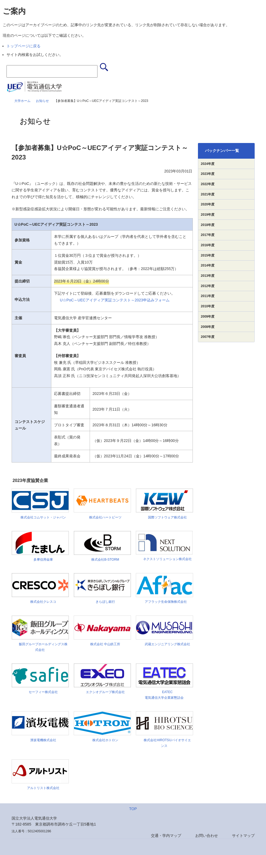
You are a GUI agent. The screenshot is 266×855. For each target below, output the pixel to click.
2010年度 (208, 306)
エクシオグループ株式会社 (104, 692)
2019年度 (208, 215)
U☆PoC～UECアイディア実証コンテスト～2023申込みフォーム (115, 300)
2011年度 (208, 296)
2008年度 (208, 327)
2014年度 (208, 265)
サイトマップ (243, 835)
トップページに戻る (23, 46)
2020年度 (208, 204)
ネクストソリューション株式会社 (166, 559)
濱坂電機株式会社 (41, 740)
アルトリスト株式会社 (41, 788)
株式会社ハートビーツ (104, 517)
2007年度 (208, 337)
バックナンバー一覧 (222, 150)
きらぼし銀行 (103, 602)
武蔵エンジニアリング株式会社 (166, 644)
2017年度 (208, 235)
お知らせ (42, 101)
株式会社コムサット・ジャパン (41, 517)
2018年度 (208, 225)
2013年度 (208, 276)
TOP (133, 809)
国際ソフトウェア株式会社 (166, 517)
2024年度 (208, 164)
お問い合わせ (206, 835)
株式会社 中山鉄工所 (103, 644)
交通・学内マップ (166, 835)
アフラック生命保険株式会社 (166, 602)
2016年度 (208, 245)
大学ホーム (22, 101)
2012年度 (208, 286)
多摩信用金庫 (41, 559)
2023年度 (208, 174)
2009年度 (208, 316)
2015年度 (208, 255)
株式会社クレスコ (41, 602)
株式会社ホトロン (103, 740)
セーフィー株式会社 (41, 692)
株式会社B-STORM (103, 559)
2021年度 (208, 194)
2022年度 (208, 184)
